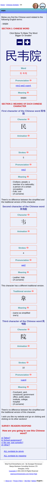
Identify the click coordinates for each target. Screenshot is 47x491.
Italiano (33, 481)
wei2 (23, 86)
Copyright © (13, 471)
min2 (18, 86)
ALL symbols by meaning (15, 456)
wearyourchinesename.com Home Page (23, 474)
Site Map (27, 481)
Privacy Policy (18, 481)
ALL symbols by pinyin (14, 451)
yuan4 (28, 86)
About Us (8, 481)
